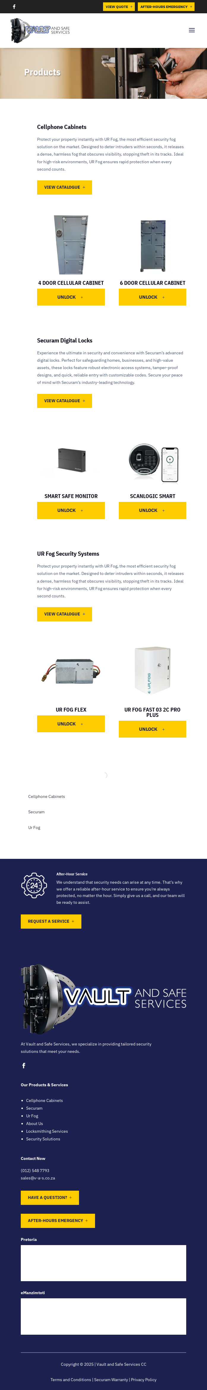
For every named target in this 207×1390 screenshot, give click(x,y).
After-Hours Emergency (166, 6)
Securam (36, 811)
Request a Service (48, 921)
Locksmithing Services (47, 1131)
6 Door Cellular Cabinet (152, 282)
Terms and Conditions (70, 1379)
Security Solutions (43, 1139)
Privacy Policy (144, 1379)
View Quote (119, 6)
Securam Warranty (111, 1379)
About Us (34, 1123)
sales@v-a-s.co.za (38, 1178)
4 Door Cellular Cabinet (71, 282)
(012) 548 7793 (35, 1170)
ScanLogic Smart (152, 496)
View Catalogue (62, 187)
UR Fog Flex (71, 709)
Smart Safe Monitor (71, 496)
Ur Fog (34, 827)
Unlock (70, 297)
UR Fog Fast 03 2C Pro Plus (152, 712)
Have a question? (47, 1197)
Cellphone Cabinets (46, 796)
